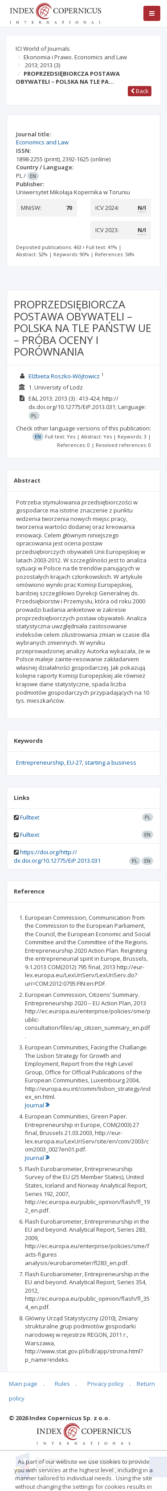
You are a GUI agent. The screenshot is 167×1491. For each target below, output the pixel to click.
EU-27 (74, 762)
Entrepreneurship (40, 762)
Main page (23, 1384)
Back (139, 91)
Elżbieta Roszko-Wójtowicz (64, 376)
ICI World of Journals (43, 49)
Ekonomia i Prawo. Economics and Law (75, 57)
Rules (62, 1384)
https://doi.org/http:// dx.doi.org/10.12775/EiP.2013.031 (57, 856)
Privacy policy (105, 1384)
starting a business (110, 762)
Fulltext (29, 817)
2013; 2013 (42, 65)
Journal (37, 1105)
